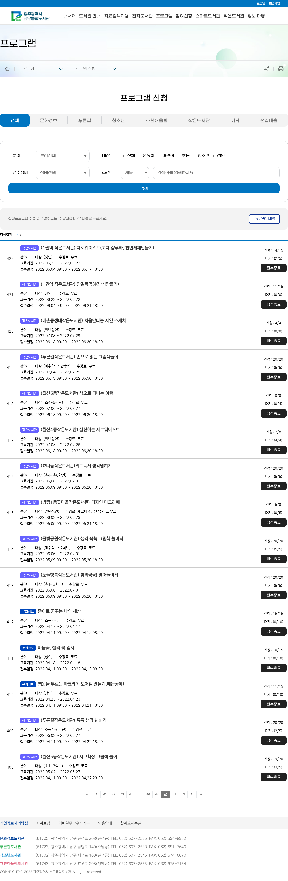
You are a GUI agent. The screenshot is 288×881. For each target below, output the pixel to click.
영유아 (148, 155)
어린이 (168, 155)
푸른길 (84, 120)
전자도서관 (142, 16)
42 (113, 794)
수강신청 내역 (264, 219)
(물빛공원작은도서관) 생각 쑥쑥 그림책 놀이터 (71, 539)
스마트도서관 (207, 16)
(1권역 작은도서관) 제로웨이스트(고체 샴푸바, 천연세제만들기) (87, 248)
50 (183, 794)
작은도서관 (234, 16)
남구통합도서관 (17, 13)
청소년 (118, 120)
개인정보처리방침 (14, 823)
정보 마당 (256, 16)
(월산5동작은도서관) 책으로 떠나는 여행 (66, 393)
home (4, 62)
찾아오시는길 (130, 823)
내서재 (69, 16)
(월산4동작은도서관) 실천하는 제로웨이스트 (70, 430)
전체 (14, 120)
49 (174, 794)
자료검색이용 (116, 16)
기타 (235, 120)
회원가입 (274, 3)
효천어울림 (156, 120)
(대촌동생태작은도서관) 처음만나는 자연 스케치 (73, 321)
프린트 (281, 68)
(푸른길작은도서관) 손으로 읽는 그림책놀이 (69, 357)
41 (105, 794)
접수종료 (274, 268)
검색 (144, 188)
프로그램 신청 (84, 69)
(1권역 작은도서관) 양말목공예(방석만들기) (69, 284)
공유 (266, 68)
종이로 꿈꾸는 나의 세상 (50, 611)
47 (156, 794)
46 (148, 794)
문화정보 (48, 120)
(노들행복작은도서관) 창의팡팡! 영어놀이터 (69, 575)
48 (165, 794)
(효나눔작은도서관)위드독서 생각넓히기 (66, 466)
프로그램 (164, 16)
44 (130, 794)
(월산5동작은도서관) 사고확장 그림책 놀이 (68, 757)
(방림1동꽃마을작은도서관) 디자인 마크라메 (70, 502)
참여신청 (184, 16)
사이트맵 (43, 823)
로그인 (261, 3)
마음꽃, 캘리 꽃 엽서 (47, 648)
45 (139, 794)
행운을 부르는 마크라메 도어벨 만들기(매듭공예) (72, 684)
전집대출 (269, 120)
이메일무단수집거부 (74, 823)
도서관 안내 (90, 16)
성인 (221, 155)
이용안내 (105, 823)
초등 (186, 155)
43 (122, 794)
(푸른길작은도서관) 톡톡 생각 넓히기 (63, 720)
